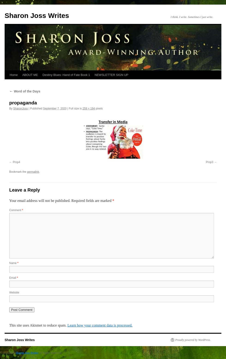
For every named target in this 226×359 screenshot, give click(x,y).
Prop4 (16, 162)
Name (13, 263)
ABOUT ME (30, 75)
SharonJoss (20, 108)
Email (13, 277)
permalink (33, 171)
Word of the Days (24, 91)
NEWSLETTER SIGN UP (111, 75)
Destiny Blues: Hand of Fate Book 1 (66, 75)
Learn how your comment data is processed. (99, 325)
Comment (16, 210)
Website (14, 292)
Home (14, 75)
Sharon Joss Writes (37, 15)
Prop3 (209, 162)
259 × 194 (89, 108)
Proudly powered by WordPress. (193, 340)
